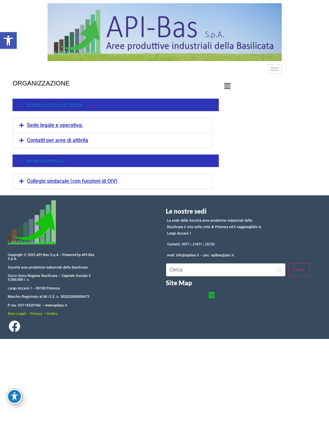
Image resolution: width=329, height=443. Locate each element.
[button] (8, 40)
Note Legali (17, 314)
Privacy (36, 314)
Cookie (52, 314)
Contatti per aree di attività (57, 140)
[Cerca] (299, 270)
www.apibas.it (56, 305)
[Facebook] (14, 328)
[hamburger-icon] (274, 69)
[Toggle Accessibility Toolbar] (14, 396)
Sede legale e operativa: (55, 125)
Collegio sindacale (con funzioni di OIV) (72, 181)
